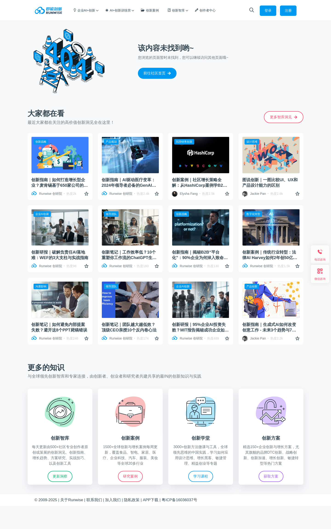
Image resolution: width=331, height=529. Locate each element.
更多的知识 (46, 367)
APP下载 (150, 500)
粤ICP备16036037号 (179, 500)
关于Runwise (71, 500)
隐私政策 (132, 500)
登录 (268, 10)
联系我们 (94, 500)
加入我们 (113, 500)
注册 (288, 10)
